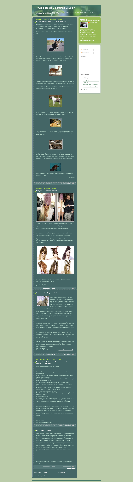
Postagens (84, 49)
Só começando (71, 468)
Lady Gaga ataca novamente (47, 191)
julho (84, 89)
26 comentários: (67, 183)
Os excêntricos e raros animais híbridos (51, 22)
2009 (83, 77)
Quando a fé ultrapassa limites (47, 293)
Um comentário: (67, 466)
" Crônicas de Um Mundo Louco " (55, 7)
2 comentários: (67, 354)
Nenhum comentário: (65, 425)
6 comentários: (67, 288)
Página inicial (61, 472)
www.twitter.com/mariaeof (66, 350)
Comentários (85, 52)
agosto (85, 79)
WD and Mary (93, 22)
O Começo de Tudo (43, 430)
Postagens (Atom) (42, 475)
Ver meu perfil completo (87, 40)
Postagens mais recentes (40, 472)
